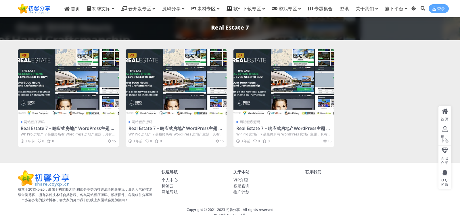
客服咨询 (241, 186)
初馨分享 (233, 209)
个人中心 (170, 180)
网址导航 (170, 192)
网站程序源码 (34, 121)
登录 (438, 9)
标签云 (168, 186)
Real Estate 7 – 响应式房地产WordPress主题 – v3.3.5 (67, 130)
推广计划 (241, 192)
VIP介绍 (240, 180)
